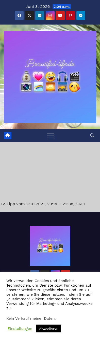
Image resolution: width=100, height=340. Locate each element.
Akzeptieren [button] (48, 328)
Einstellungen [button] (20, 328)
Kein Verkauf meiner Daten (30, 318)
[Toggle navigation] (51, 135)
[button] (92, 135)
